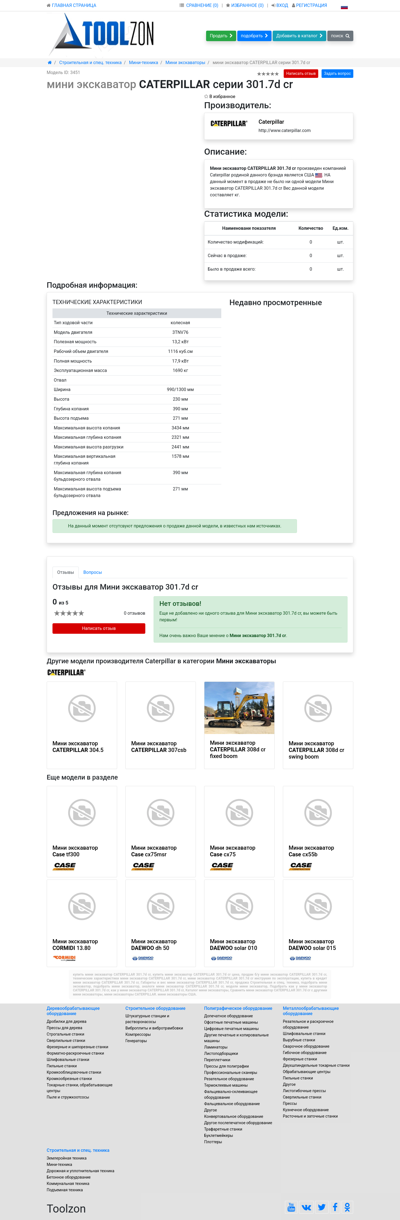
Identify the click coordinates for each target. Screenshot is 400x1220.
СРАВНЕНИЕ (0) (202, 5)
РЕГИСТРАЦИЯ (309, 5)
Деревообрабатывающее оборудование (73, 1011)
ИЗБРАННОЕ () (245, 5)
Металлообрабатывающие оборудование (311, 1011)
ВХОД (281, 5)
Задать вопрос (337, 73)
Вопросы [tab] (92, 572)
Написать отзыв (301, 73)
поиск (340, 35)
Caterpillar (271, 121)
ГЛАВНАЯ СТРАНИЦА (71, 5)
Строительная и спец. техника (78, 1150)
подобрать (254, 35)
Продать (221, 35)
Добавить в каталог (299, 35)
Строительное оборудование (155, 1008)
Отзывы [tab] (65, 572)
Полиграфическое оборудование (238, 1008)
